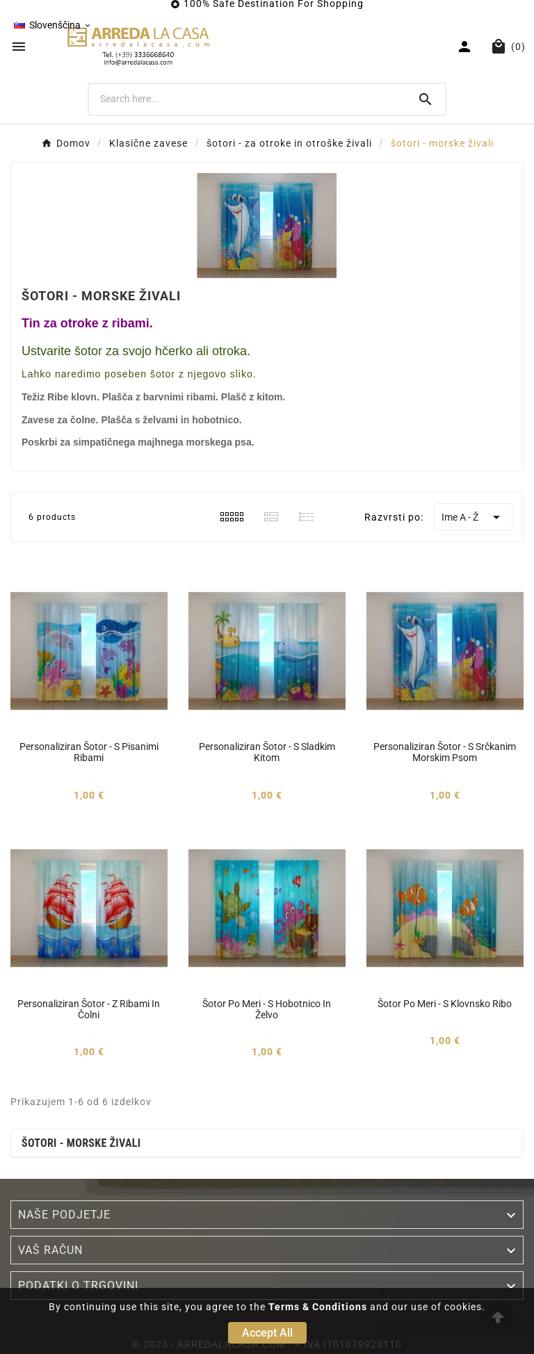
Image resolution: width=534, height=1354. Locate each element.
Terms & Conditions (317, 1306)
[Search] (248, 98)
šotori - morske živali (81, 1143)
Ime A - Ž (473, 517)
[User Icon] (466, 46)
